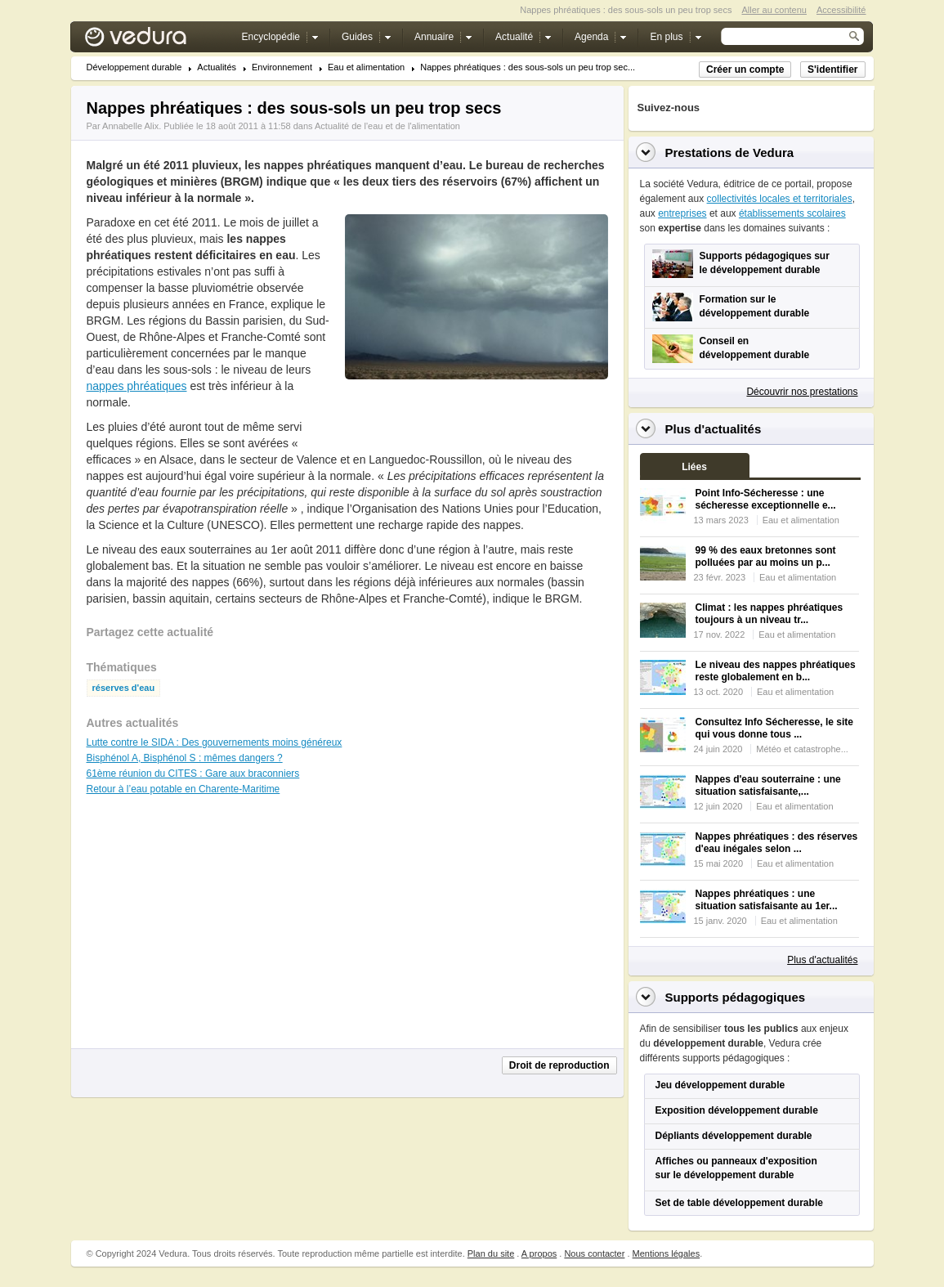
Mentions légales (666, 1253)
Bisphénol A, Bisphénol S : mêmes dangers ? (185, 758)
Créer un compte (745, 69)
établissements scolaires (792, 213)
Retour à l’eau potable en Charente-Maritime (183, 789)
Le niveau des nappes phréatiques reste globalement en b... (776, 671)
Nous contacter (594, 1253)
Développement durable (134, 67)
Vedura (154, 40)
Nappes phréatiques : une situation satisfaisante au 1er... (767, 900)
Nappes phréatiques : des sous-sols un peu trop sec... (527, 67)
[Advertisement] (475, 416)
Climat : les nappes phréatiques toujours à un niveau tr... (769, 614)
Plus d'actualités (822, 960)
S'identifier (833, 69)
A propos (539, 1253)
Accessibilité (841, 10)
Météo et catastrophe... (802, 749)
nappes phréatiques (137, 385)
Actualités (216, 67)
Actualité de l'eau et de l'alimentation (387, 126)
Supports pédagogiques (735, 997)
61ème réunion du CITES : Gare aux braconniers (193, 773)
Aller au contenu (774, 10)
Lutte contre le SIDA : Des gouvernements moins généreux (214, 742)
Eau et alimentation (366, 67)
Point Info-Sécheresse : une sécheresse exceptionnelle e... (766, 499)
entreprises (682, 213)
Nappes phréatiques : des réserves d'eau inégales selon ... (777, 842)
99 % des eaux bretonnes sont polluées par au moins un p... (766, 556)
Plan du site (491, 1253)
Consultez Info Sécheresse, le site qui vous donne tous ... (774, 728)
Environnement (282, 67)
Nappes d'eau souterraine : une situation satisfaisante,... (768, 785)
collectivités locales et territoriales (779, 198)
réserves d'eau (123, 688)
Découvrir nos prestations (801, 392)
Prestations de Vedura (729, 152)
